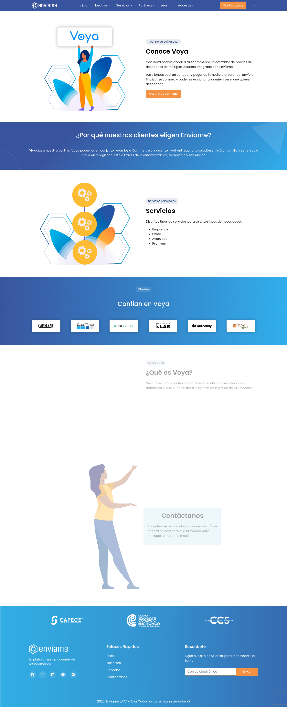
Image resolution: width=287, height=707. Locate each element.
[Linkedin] (52, 674)
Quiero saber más (163, 93)
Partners (145, 5)
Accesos (184, 5)
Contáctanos (233, 5)
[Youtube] (63, 674)
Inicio (83, 5)
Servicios (123, 5)
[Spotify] (73, 674)
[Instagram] (42, 674)
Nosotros (101, 5)
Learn (165, 5)
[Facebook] (32, 674)
